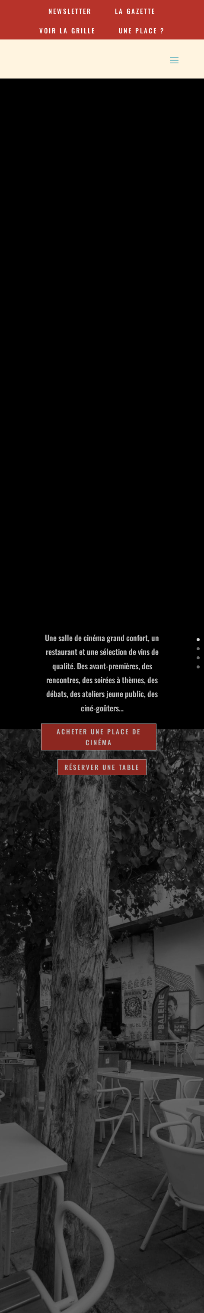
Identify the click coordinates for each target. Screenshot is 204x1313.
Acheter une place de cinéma (99, 737)
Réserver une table (102, 767)
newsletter (70, 11)
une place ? (142, 30)
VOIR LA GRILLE (67, 30)
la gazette (135, 11)
